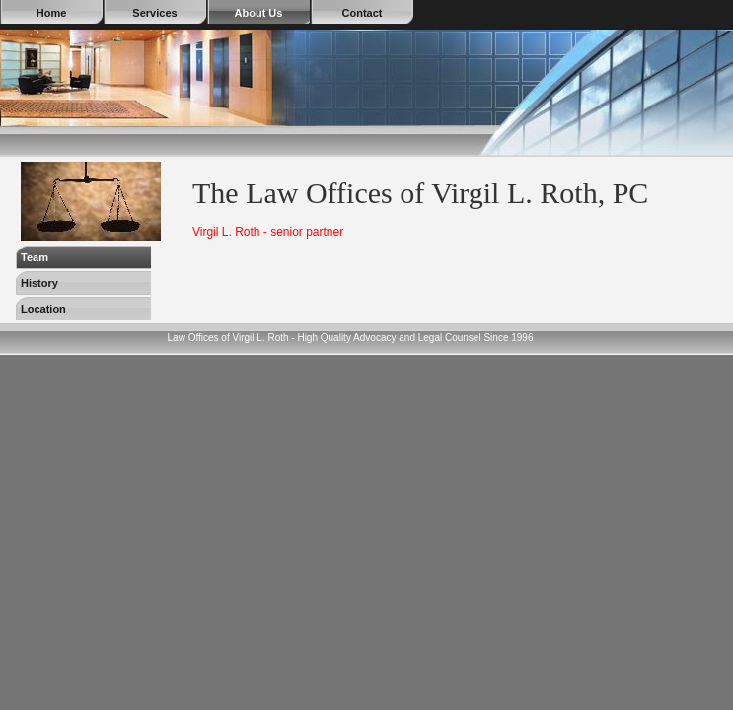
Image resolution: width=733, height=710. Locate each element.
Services (154, 13)
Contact (362, 13)
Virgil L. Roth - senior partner (267, 232)
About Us (259, 13)
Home (52, 13)
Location (43, 309)
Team (34, 257)
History (39, 283)
